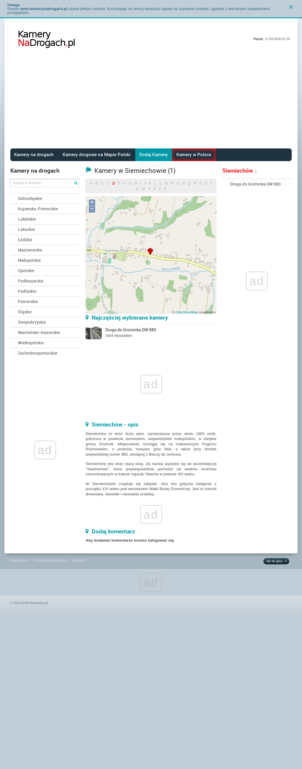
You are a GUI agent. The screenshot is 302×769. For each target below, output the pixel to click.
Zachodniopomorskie (37, 353)
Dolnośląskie (30, 198)
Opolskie (26, 270)
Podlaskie (27, 291)
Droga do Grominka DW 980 (255, 184)
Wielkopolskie (31, 342)
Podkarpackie (30, 281)
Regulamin (18, 560)
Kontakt (79, 560)
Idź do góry (274, 561)
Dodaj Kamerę (153, 154)
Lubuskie (26, 229)
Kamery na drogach (34, 154)
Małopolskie (29, 260)
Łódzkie (25, 239)
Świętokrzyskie (32, 322)
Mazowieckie (30, 250)
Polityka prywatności (50, 560)
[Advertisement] (151, 104)
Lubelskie (27, 219)
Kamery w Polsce (193, 154)
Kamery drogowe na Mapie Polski (96, 154)
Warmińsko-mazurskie (39, 332)
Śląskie (25, 312)
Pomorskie (28, 301)
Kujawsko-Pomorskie (38, 208)
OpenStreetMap (186, 312)
